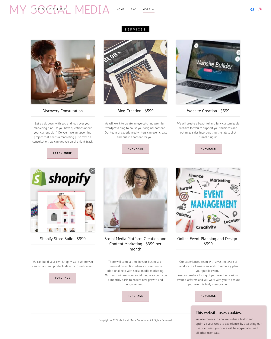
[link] (58, 9)
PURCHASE (135, 296)
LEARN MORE (62, 153)
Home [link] (120, 9)
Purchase (135, 148)
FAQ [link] (133, 9)
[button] (149, 10)
